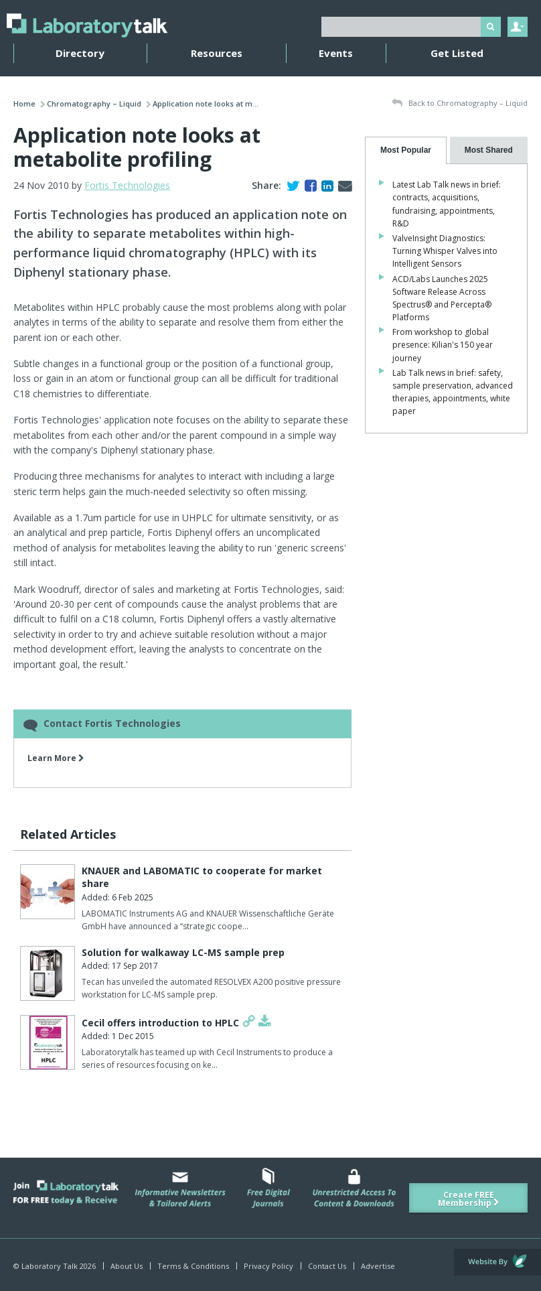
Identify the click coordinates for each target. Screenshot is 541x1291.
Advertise (378, 1266)
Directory (80, 53)
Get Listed (457, 53)
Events (336, 53)
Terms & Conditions (193, 1266)
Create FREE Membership (468, 1199)
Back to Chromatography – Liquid (460, 103)
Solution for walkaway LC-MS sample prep (183, 952)
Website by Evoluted (497, 1262)
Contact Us (327, 1266)
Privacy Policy (268, 1266)
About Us (126, 1266)
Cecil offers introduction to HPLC (160, 1022)
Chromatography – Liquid (94, 103)
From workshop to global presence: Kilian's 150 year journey (442, 344)
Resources (216, 53)
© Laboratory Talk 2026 (54, 1266)
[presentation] (405, 150)
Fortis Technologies (127, 185)
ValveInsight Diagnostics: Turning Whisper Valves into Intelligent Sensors (444, 250)
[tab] (405, 150)
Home (24, 103)
